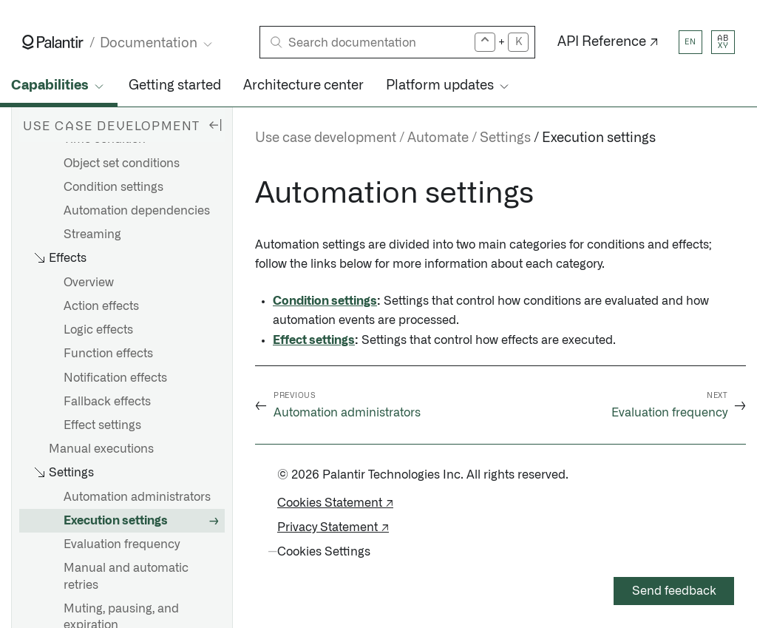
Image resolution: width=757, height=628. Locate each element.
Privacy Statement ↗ (333, 527)
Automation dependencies (137, 211)
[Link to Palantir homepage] (53, 42)
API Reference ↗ (608, 42)
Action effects (101, 306)
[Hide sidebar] (215, 124)
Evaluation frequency (122, 544)
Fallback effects (107, 402)
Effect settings (102, 425)
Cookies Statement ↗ (335, 503)
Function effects (108, 353)
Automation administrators (137, 497)
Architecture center (303, 85)
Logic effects (98, 330)
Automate (438, 138)
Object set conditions (122, 163)
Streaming (92, 234)
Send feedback (674, 591)
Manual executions (101, 449)
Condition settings (113, 187)
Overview (89, 282)
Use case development (325, 138)
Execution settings (116, 521)
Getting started (175, 85)
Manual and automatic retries (126, 576)
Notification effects (115, 378)
